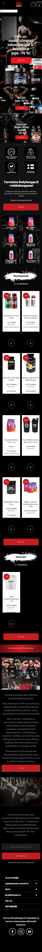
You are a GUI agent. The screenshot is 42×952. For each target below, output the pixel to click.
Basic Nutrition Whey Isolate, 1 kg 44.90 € (11, 446)
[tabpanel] (21, 128)
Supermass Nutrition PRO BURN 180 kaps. (31, 384)
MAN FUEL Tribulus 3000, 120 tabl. (11, 384)
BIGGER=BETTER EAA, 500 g (11, 510)
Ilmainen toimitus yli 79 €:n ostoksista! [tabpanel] (21, 648)
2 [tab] (21, 145)
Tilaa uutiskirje (11, 878)
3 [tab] (24, 145)
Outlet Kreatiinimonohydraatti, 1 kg (11, 604)
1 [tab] (17, 145)
